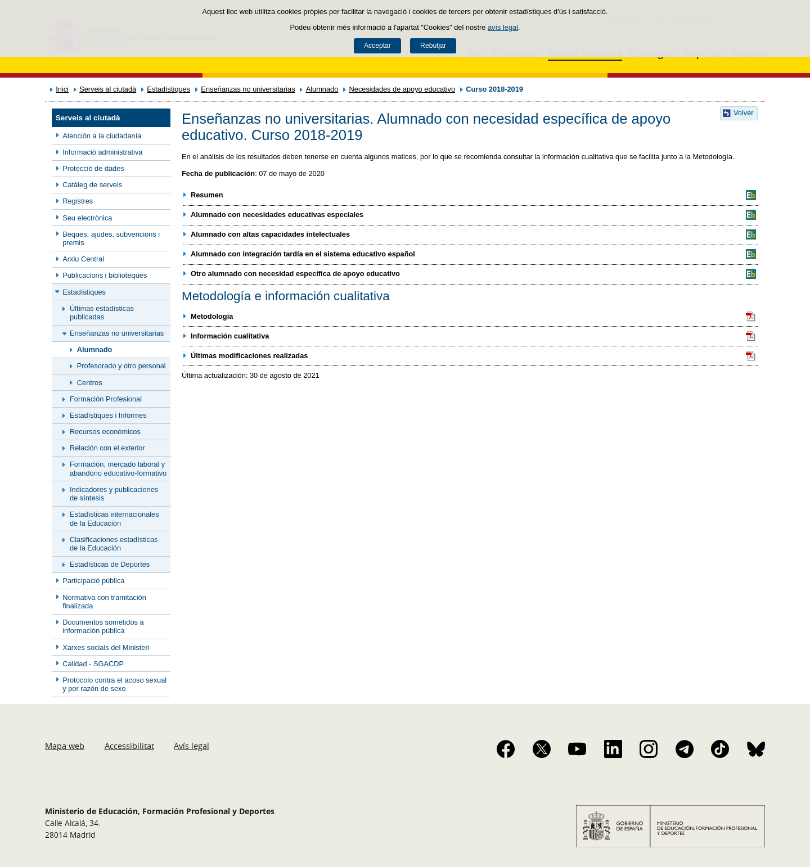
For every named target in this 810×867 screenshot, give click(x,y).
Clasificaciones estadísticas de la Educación (114, 543)
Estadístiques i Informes (108, 415)
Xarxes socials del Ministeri (105, 647)
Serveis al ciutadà (107, 89)
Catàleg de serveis (92, 184)
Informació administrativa (102, 152)
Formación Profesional (106, 399)
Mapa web (64, 745)
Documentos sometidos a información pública (102, 626)
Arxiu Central (83, 259)
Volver (744, 113)
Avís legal (191, 745)
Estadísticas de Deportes (110, 564)
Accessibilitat (129, 745)
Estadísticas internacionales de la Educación (114, 518)
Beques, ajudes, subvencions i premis (111, 238)
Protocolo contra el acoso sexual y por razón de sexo (114, 684)
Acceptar (377, 45)
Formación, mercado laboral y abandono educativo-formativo (118, 468)
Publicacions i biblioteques (104, 275)
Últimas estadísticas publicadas (102, 312)
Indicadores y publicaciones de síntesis (114, 493)
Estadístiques (168, 89)
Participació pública (93, 580)
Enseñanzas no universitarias (248, 89)
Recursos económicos (105, 431)
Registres (77, 201)
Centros (89, 382)
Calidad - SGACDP (93, 664)
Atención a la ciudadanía (101, 136)
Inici (62, 89)
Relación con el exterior (107, 448)
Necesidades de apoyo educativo (402, 89)
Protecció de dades (93, 168)
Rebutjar (433, 45)
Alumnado (322, 89)
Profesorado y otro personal (121, 366)
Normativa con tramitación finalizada (104, 601)
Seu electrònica (87, 218)
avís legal (503, 27)
